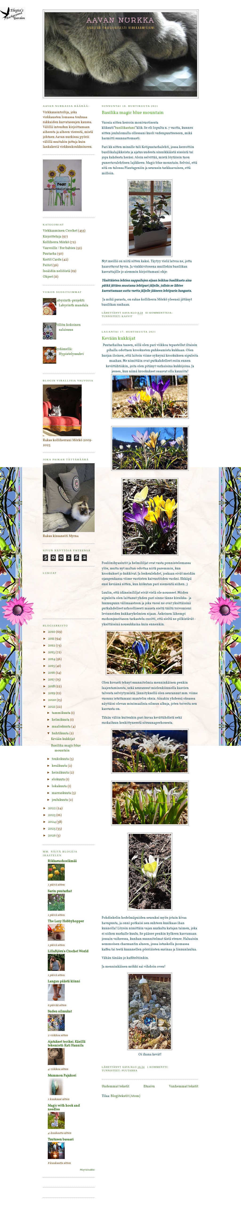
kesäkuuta (60, 766)
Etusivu (149, 1086)
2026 (52, 835)
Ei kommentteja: (159, 312)
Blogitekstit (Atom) (125, 1096)
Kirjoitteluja (52, 236)
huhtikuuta (60, 733)
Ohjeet (48, 277)
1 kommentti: (158, 1066)
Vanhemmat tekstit (183, 1086)
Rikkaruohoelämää (62, 861)
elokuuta (59, 779)
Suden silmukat (60, 1011)
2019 (52, 693)
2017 (52, 679)
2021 (52, 707)
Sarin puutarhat (60, 891)
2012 (52, 645)
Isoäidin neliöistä (56, 271)
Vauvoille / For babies (59, 248)
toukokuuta (61, 759)
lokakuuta (60, 786)
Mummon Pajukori (62, 1075)
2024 (52, 822)
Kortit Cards (52, 259)
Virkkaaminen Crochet (60, 231)
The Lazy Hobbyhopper (66, 921)
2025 (52, 829)
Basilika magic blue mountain (133, 113)
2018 (52, 686)
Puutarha (129, 1070)
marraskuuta (62, 793)
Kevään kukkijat (118, 338)
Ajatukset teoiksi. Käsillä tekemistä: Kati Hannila (66, 1044)
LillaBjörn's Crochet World (68, 951)
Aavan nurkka (121, 20)
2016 (52, 673)
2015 (52, 666)
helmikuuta (61, 720)
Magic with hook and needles (64, 1108)
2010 (52, 632)
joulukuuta (60, 800)
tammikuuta (61, 713)
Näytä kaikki (87, 1170)
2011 (51, 639)
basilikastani (125, 128)
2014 (52, 659)
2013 (52, 652)
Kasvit (127, 316)
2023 (52, 815)
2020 (52, 700)
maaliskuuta (61, 726)
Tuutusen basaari (61, 1139)
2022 (52, 808)
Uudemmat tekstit (115, 1086)
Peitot (47, 265)
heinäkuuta (61, 772)
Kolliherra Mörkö (56, 242)
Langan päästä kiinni (64, 981)
